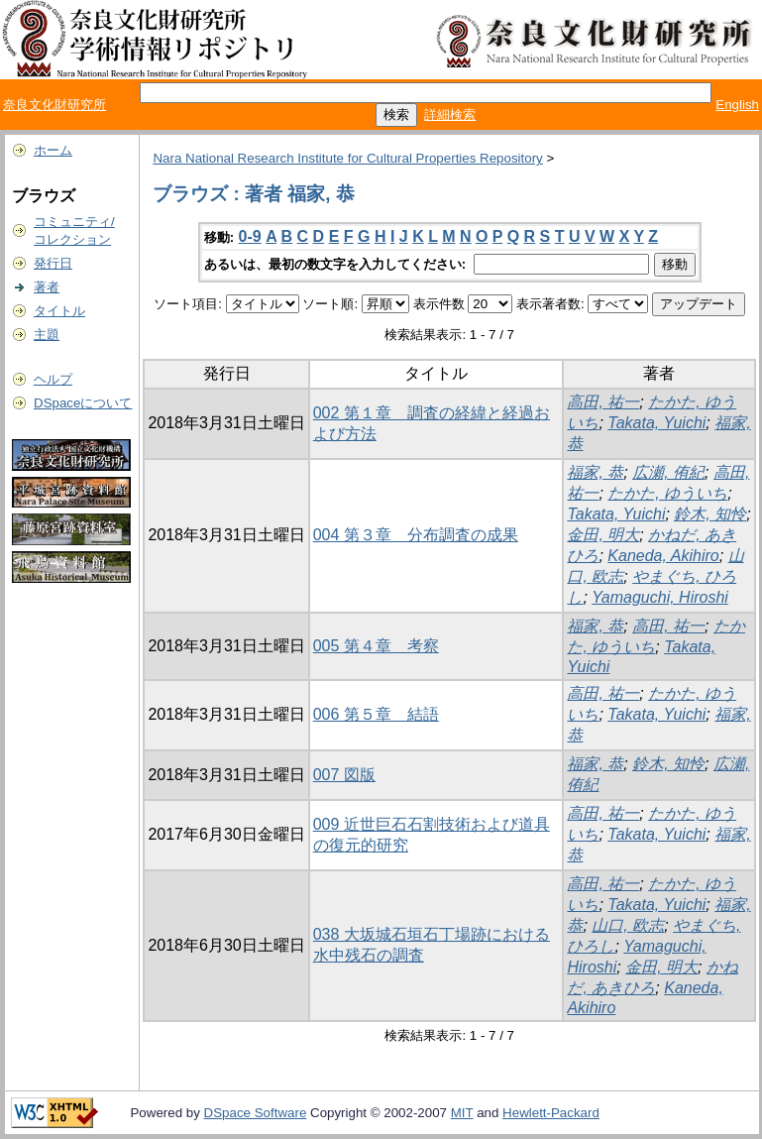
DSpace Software (255, 1112)
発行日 (53, 263)
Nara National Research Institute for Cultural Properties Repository (347, 158)
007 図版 (344, 774)
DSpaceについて (83, 403)
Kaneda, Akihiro (662, 555)
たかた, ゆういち (667, 493)
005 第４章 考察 (376, 645)
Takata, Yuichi (656, 422)
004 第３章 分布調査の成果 (415, 534)
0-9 (250, 236)
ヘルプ (53, 379)
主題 (46, 334)
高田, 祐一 (603, 402)
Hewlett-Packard (550, 1112)
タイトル (59, 310)
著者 (46, 287)
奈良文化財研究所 (54, 104)
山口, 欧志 (628, 925)
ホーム (53, 150)
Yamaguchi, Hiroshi (660, 597)
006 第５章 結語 (376, 714)
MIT (462, 1112)
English (737, 104)
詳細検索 (450, 114)
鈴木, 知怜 (710, 514)
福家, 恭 (595, 472)
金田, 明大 (603, 534)
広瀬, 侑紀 (668, 472)
